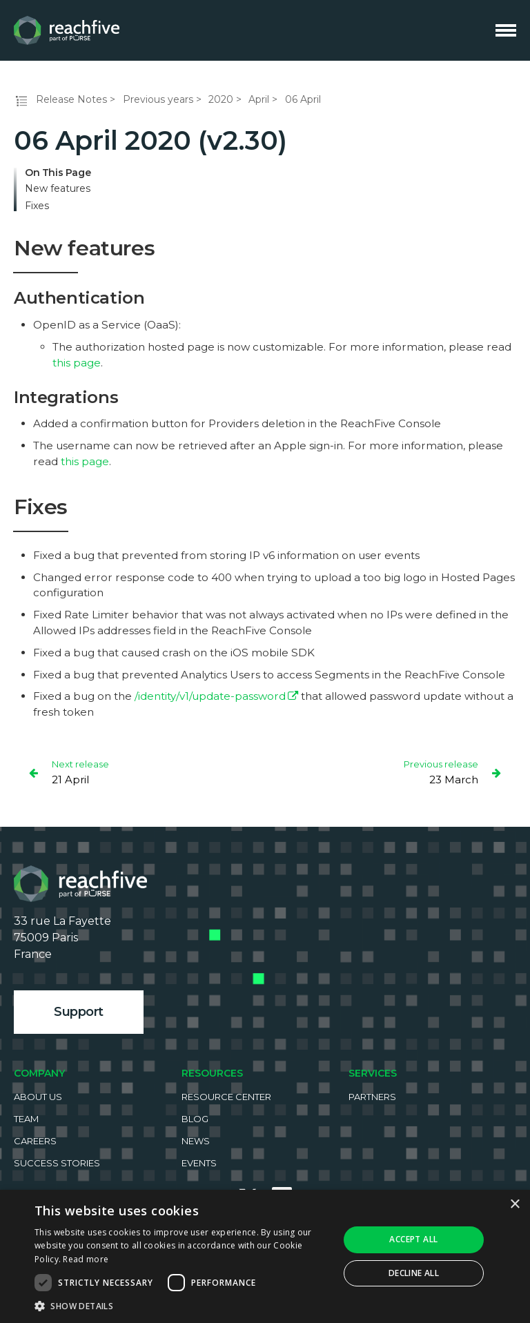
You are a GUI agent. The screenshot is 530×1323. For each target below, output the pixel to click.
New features (57, 189)
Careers (35, 1140)
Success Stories (57, 1162)
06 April (303, 99)
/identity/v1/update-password (210, 696)
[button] (182, 1306)
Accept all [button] (413, 1239)
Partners (372, 1096)
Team (26, 1118)
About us (38, 1096)
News (195, 1140)
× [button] (514, 1204)
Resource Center (226, 1096)
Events (199, 1162)
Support (79, 1011)
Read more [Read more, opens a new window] (85, 1259)
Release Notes (71, 99)
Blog (194, 1118)
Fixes (37, 206)
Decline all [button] (414, 1273)
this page (76, 362)
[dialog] (265, 1256)
